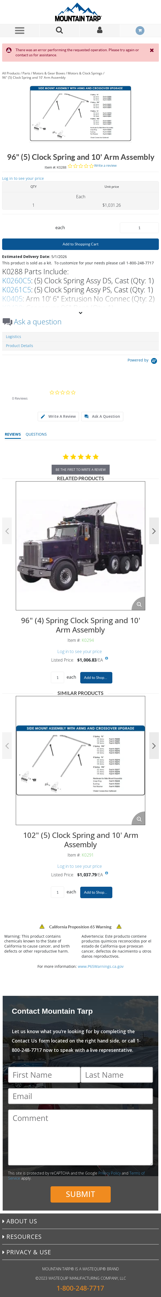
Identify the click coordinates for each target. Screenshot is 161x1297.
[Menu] (19, 30)
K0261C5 (16, 290)
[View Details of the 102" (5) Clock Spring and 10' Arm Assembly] (80, 760)
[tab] (58, 416)
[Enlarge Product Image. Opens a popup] (138, 603)
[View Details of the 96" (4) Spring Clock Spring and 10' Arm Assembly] (80, 546)
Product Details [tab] (19, 345)
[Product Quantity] (139, 227)
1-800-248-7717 (80, 1288)
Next (154, 531)
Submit (80, 1194)
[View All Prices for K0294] (106, 658)
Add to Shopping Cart (80, 244)
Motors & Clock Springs (85, 73)
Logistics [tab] (13, 336)
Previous (7, 531)
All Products (11, 73)
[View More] (80, 312)
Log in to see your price (23, 178)
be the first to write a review (81, 469)
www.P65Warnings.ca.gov (101, 966)
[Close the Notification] (152, 50)
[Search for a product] (60, 30)
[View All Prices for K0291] (106, 873)
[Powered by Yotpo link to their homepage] (143, 361)
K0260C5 (16, 280)
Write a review (105, 165)
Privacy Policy (109, 1173)
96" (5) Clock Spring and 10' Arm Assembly (34, 77)
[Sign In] (100, 30)
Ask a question (38, 321)
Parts (26, 73)
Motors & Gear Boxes (49, 73)
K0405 (12, 299)
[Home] (80, 12)
